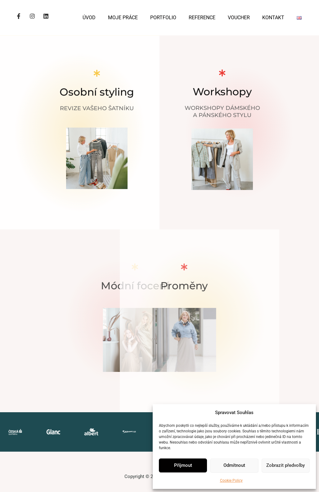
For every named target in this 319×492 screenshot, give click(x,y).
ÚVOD (89, 17)
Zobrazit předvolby (285, 465)
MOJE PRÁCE (123, 17)
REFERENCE (202, 17)
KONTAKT (273, 17)
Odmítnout (234, 465)
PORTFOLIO (163, 17)
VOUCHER (239, 17)
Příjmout (183, 465)
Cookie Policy (231, 480)
